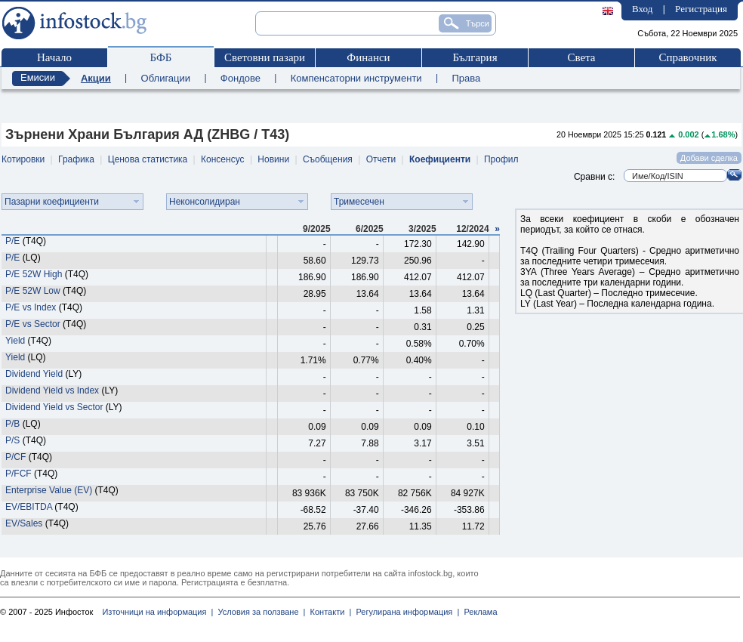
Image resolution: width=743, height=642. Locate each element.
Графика (76, 159)
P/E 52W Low (34, 291)
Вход (642, 8)
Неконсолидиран (204, 201)
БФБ (161, 57)
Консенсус (222, 159)
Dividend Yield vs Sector (54, 407)
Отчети (381, 159)
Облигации (165, 78)
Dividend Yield (34, 374)
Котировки (23, 159)
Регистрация (701, 8)
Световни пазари (264, 57)
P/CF (15, 457)
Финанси (368, 57)
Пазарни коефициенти (52, 201)
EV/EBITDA (28, 507)
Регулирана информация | (405, 611)
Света (581, 57)
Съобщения (328, 159)
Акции (96, 78)
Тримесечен (359, 201)
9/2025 (317, 229)
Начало (54, 57)
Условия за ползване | (259, 611)
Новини (273, 159)
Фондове (240, 78)
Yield (15, 340)
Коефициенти (439, 159)
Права (466, 78)
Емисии (37, 77)
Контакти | (328, 611)
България (474, 57)
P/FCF (18, 473)
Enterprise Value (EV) (48, 490)
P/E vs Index (30, 307)
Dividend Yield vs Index (52, 390)
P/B (12, 423)
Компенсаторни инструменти (356, 78)
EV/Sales (23, 523)
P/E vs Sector (32, 324)
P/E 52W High (33, 274)
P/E (12, 241)
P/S (12, 440)
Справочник (687, 57)
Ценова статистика (147, 159)
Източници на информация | (157, 611)
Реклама (478, 611)
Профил (501, 159)
